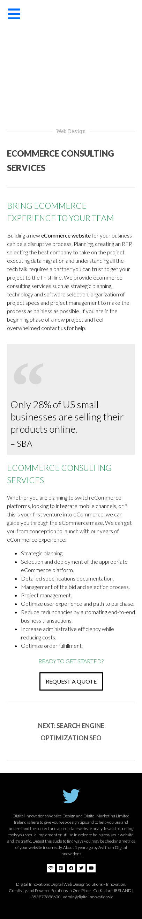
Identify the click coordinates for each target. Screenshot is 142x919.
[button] (71, 681)
